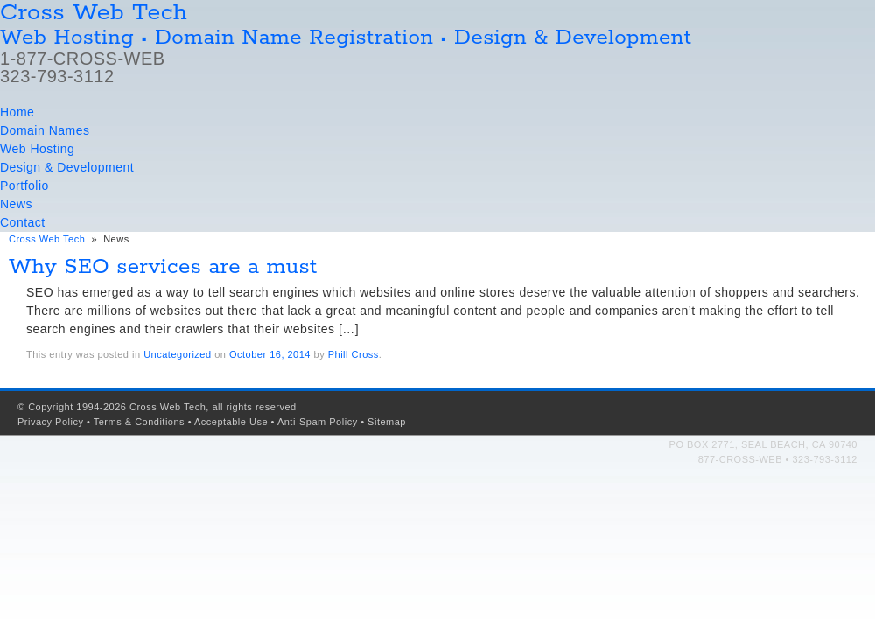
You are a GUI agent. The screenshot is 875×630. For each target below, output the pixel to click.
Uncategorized (177, 354)
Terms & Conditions (139, 421)
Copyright (51, 407)
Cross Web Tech (47, 239)
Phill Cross (353, 354)
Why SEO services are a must (163, 267)
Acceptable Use (231, 421)
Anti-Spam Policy (317, 421)
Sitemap (387, 421)
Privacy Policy (50, 421)
